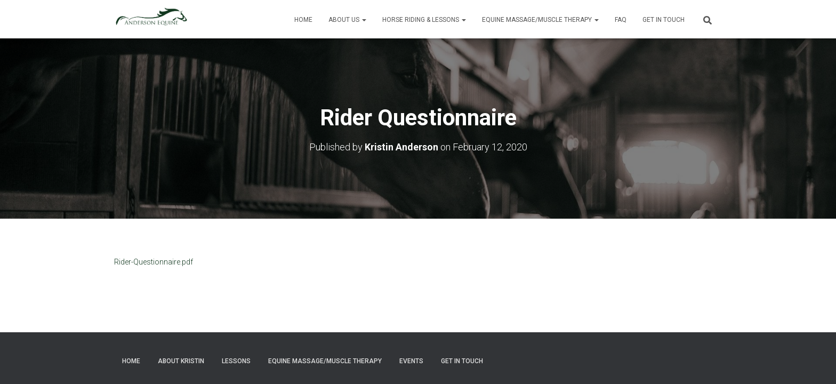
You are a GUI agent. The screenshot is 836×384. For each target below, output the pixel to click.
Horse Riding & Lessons (424, 19)
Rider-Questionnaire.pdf (153, 261)
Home (303, 19)
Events (411, 361)
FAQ (620, 19)
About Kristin (181, 361)
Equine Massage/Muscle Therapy (540, 19)
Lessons (236, 361)
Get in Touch (663, 19)
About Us (347, 19)
